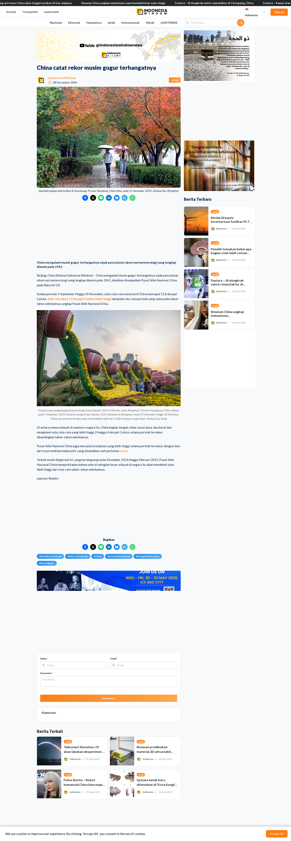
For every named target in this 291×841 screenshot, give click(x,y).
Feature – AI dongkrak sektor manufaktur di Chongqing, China (221, 3)
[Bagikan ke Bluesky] (117, 198)
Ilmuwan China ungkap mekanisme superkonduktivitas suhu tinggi (130, 3)
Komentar (46, 673)
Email (114, 658)
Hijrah (150, 22)
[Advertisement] (109, 231)
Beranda (11, 11)
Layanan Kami (51, 11)
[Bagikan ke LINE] (101, 198)
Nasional (56, 22)
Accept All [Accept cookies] (277, 834)
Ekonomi (74, 22)
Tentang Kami (30, 11)
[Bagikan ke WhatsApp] (132, 198)
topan (124, 451)
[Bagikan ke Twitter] (93, 198)
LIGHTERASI (169, 22)
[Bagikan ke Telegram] (125, 198)
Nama (44, 658)
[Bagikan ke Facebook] (85, 198)
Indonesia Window (62, 78)
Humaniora (93, 22)
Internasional (130, 22)
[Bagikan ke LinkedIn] (109, 198)
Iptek (111, 22)
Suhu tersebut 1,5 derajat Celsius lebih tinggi (79, 299)
